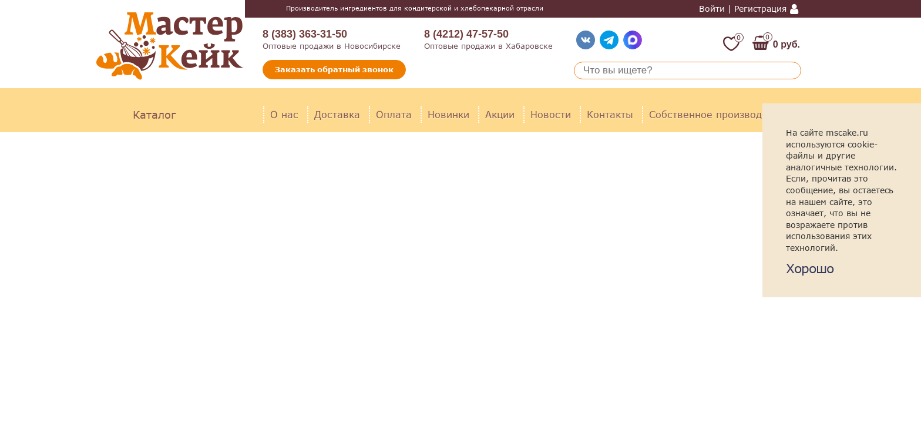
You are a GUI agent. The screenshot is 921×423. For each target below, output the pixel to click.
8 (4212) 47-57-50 (466, 34)
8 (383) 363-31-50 (305, 34)
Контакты (610, 114)
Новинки (448, 114)
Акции (500, 114)
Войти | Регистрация (742, 9)
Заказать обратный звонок (334, 69)
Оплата (394, 114)
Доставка (337, 114)
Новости (550, 114)
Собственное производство (716, 114)
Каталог (154, 114)
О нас (284, 114)
